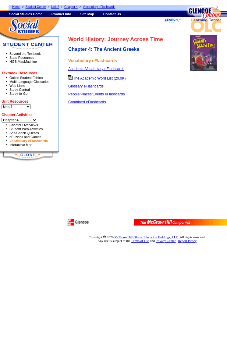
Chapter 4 (71, 7)
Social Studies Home (25, 14)
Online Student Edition (26, 78)
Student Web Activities (26, 129)
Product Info (61, 14)
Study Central (19, 89)
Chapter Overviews (23, 125)
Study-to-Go (18, 93)
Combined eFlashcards (87, 102)
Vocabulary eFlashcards (28, 141)
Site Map (87, 14)
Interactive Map (20, 145)
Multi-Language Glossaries (29, 82)
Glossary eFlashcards (86, 86)
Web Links (17, 85)
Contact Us (112, 14)
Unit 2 (55, 7)
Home (16, 7)
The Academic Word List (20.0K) (97, 78)
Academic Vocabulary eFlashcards (96, 69)
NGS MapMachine (23, 61)
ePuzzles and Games (25, 137)
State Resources (21, 57)
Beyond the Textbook (25, 53)
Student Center (36, 7)
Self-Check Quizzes (24, 133)
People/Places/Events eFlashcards (96, 94)
